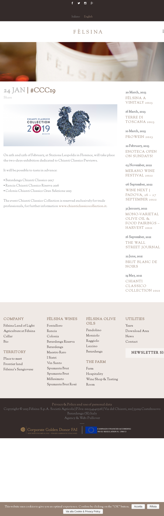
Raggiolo (92, 341)
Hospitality (94, 374)
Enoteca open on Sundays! (141, 154)
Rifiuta (153, 506)
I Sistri (52, 358)
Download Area (137, 331)
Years (129, 326)
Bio (5, 342)
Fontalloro (54, 326)
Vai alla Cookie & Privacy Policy (83, 511)
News (130, 336)
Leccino (91, 346)
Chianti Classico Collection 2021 (143, 286)
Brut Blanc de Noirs (141, 264)
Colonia (53, 336)
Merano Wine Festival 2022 (140, 173)
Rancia (52, 331)
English (88, 17)
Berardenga (55, 347)
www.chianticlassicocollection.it (82, 206)
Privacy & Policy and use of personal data (82, 404)
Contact (132, 342)
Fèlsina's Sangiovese (18, 369)
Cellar (7, 336)
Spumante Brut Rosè (62, 384)
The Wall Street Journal (143, 245)
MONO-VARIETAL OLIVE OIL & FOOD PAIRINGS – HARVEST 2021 (143, 221)
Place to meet (12, 359)
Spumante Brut (58, 368)
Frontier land (13, 364)
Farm (89, 368)
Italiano (76, 17)
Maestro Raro (56, 352)
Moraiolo (93, 335)
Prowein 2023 (139, 137)
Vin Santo (54, 363)
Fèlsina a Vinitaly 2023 (139, 100)
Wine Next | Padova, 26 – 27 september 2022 (141, 195)
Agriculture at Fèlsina (19, 331)
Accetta (138, 506)
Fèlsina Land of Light (19, 326)
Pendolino (93, 330)
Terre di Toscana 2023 (140, 120)
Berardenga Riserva (61, 342)
